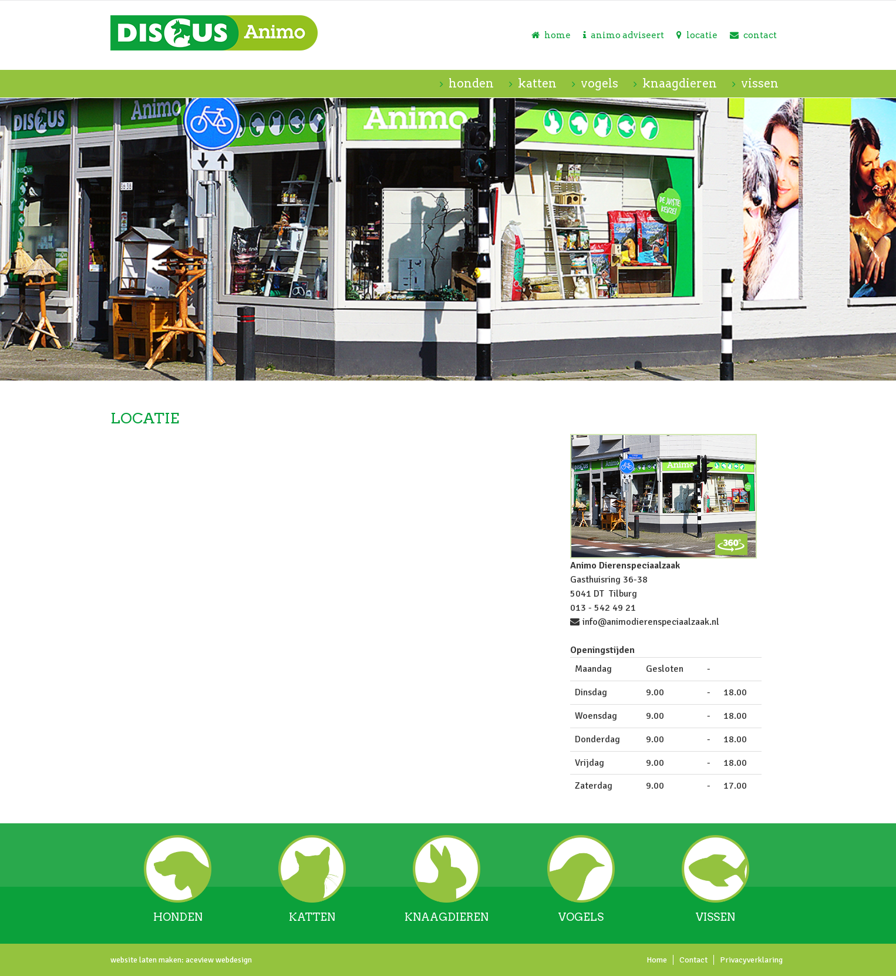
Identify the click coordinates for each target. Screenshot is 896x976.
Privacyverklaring (751, 960)
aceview (199, 960)
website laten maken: (147, 960)
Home (656, 960)
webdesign (233, 960)
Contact (693, 960)
